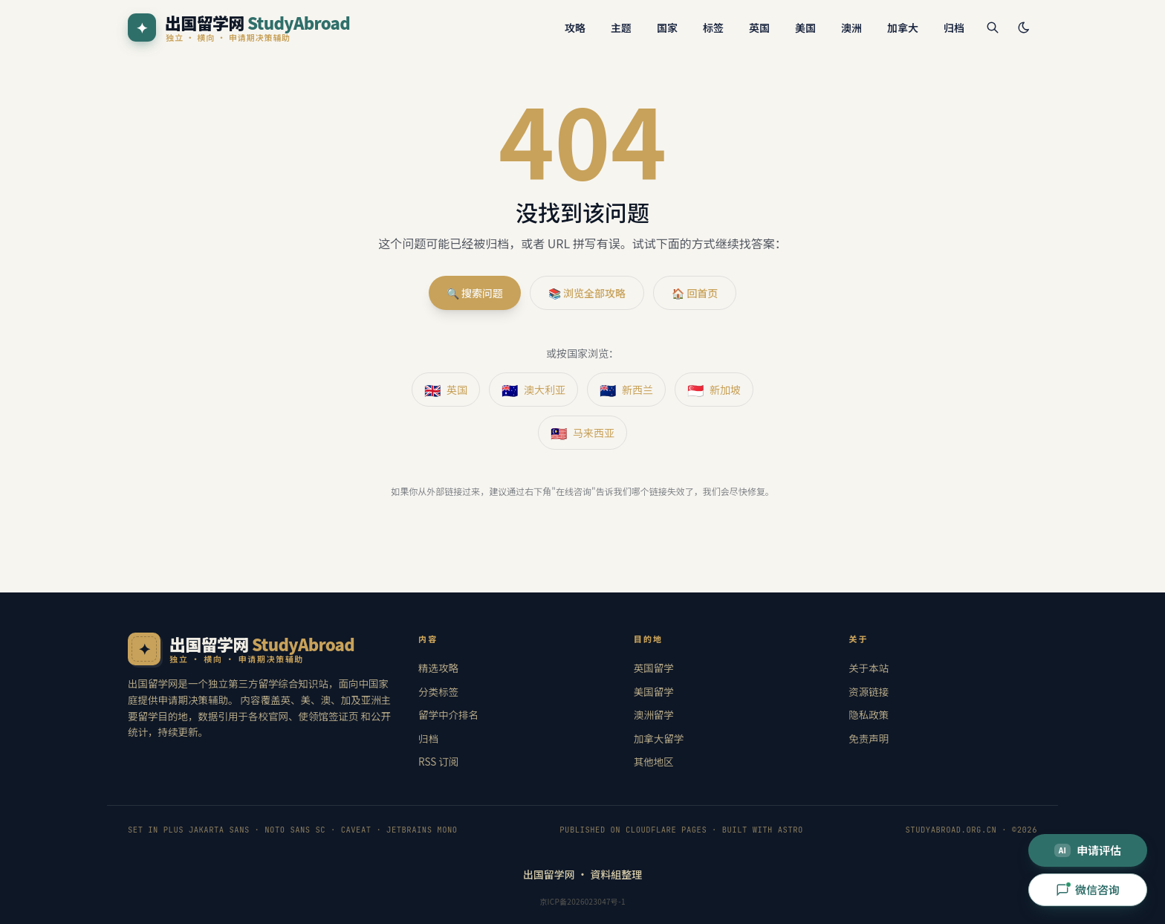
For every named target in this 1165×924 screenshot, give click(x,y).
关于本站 (868, 667)
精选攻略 (438, 667)
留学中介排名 (448, 714)
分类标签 (438, 691)
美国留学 (654, 691)
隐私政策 (868, 714)
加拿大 (902, 27)
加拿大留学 (659, 738)
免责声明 (868, 738)
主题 (621, 27)
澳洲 (851, 27)
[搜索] (992, 27)
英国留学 (654, 667)
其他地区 (654, 761)
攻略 (575, 27)
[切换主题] (1023, 27)
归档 (954, 27)
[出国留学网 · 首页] (260, 649)
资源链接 (868, 691)
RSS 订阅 (438, 761)
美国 (805, 27)
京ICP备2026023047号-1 (582, 901)
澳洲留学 (654, 714)
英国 (759, 27)
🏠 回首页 (695, 292)
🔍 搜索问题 (475, 292)
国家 (667, 27)
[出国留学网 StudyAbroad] (239, 27)
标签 (713, 27)
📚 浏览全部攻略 (587, 292)
